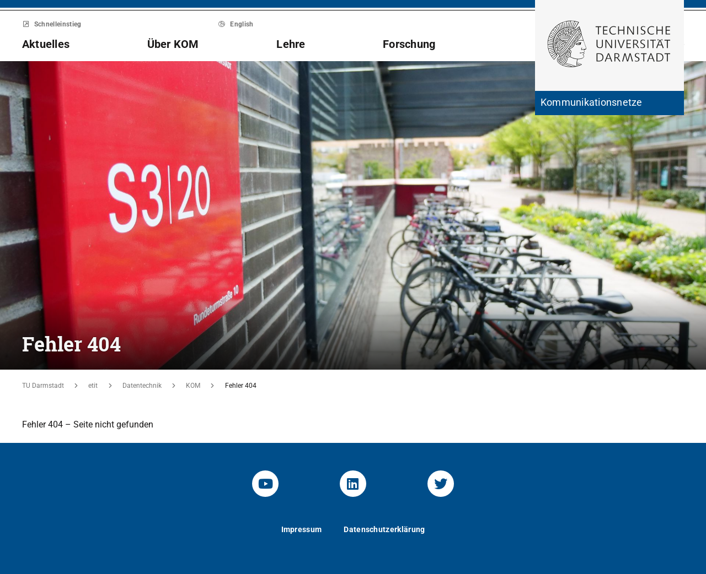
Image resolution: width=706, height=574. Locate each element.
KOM (193, 385)
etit (93, 385)
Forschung (409, 44)
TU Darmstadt (43, 385)
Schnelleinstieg (52, 24)
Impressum (301, 529)
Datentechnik (142, 385)
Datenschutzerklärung (384, 529)
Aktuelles (45, 44)
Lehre (290, 44)
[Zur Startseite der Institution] (609, 103)
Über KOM (173, 44)
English (236, 24)
